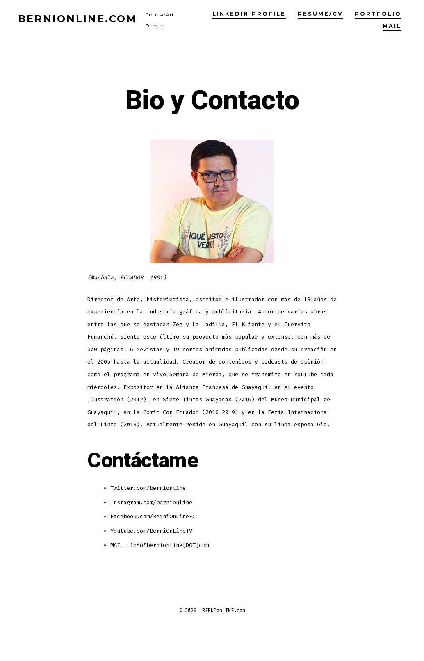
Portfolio (378, 14)
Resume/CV (320, 14)
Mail (392, 26)
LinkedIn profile (249, 14)
